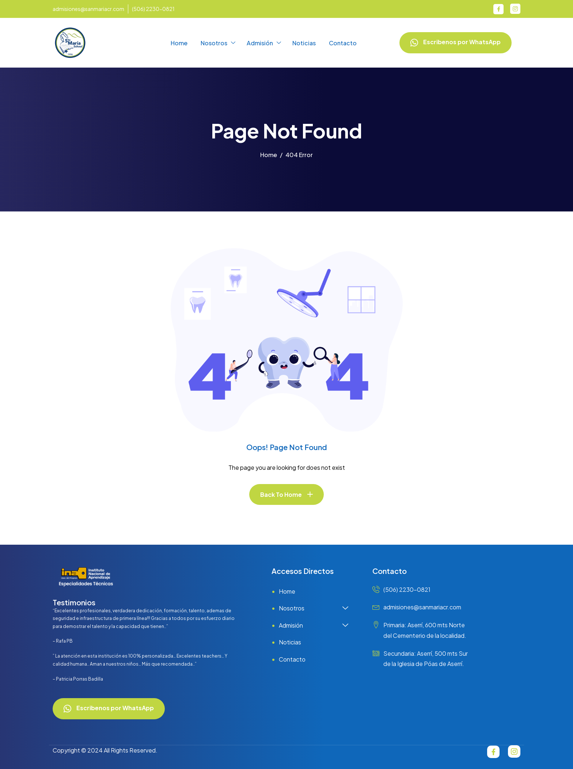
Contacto (343, 43)
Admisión (264, 43)
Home (179, 43)
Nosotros (218, 43)
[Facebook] (498, 9)
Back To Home (281, 494)
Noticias (304, 43)
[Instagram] (515, 9)
